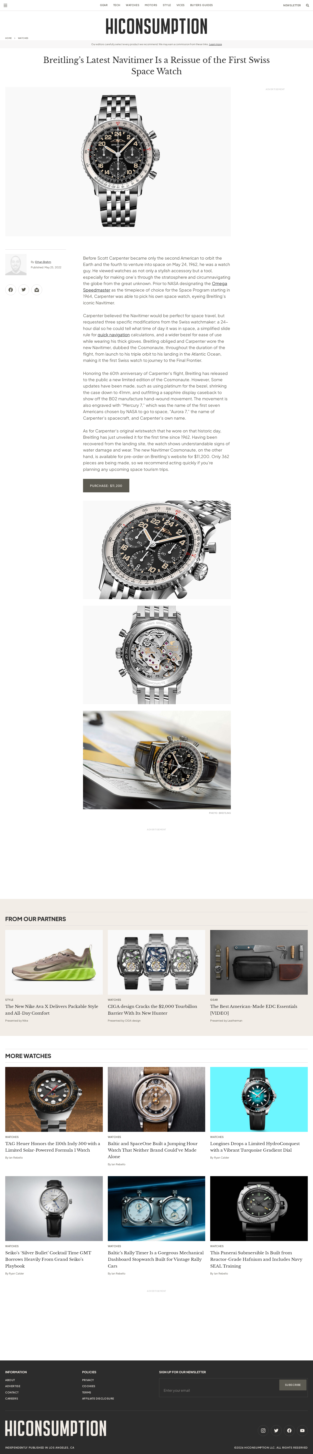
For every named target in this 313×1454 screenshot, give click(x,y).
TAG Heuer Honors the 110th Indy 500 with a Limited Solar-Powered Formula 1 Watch (52, 1147)
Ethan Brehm (43, 262)
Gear (104, 5)
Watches (132, 5)
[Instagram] (263, 1430)
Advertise (12, 1386)
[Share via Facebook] (10, 289)
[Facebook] (289, 1430)
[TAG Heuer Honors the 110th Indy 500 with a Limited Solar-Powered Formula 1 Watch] (54, 1099)
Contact (11, 1392)
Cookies (88, 1386)
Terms (86, 1392)
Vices (180, 5)
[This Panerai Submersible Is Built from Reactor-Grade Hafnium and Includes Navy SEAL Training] (259, 1208)
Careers (11, 1398)
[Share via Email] (36, 289)
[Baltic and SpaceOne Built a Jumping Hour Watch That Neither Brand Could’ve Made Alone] (156, 1099)
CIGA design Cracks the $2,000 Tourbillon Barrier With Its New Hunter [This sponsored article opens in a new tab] (152, 1009)
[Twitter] (276, 1430)
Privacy (88, 1380)
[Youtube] (302, 1430)
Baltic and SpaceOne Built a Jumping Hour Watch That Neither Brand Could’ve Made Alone (153, 1150)
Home (8, 38)
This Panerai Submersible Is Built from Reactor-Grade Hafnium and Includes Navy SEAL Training (256, 1259)
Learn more (215, 44)
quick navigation (114, 334)
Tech (116, 5)
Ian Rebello (16, 1157)
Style (167, 5)
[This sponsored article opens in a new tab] (54, 962)
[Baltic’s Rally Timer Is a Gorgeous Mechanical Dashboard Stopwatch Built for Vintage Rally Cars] (156, 1208)
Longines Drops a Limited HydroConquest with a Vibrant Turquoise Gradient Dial (255, 1147)
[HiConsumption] (156, 26)
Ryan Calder (221, 1157)
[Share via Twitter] (23, 289)
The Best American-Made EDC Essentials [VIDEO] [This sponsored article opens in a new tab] (253, 1009)
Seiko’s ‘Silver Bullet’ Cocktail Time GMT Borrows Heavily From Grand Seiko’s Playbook (48, 1259)
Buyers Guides (201, 5)
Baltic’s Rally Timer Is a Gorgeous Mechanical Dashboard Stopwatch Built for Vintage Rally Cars (156, 1259)
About (10, 1380)
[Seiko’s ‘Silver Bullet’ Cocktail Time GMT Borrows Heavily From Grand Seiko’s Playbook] (54, 1208)
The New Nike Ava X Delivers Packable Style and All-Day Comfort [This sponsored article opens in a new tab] (51, 1009)
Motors (151, 5)
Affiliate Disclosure (98, 1398)
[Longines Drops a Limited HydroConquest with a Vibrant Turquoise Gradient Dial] (259, 1099)
